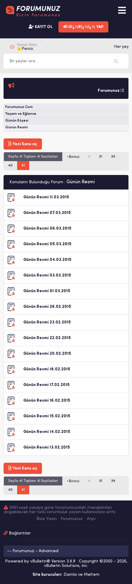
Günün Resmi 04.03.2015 (47, 260)
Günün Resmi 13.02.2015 (46, 447)
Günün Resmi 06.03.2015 (47, 228)
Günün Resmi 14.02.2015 (46, 432)
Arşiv (91, 519)
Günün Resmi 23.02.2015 (47, 322)
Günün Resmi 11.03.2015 (46, 197)
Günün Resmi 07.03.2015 (47, 213)
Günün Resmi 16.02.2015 (46, 400)
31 (100, 156)
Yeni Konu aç (22, 144)
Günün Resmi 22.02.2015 (47, 338)
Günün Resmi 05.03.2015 (47, 244)
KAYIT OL (41, 26)
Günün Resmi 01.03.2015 (46, 291)
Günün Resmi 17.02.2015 (46, 385)
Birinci (73, 156)
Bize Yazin (46, 519)
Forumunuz (72, 519)
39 (113, 156)
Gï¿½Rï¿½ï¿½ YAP (83, 26)
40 (10, 165)
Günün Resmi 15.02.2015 (46, 416)
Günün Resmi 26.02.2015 (47, 307)
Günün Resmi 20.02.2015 (47, 353)
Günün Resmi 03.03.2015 (47, 275)
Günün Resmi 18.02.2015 (46, 369)
